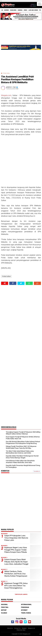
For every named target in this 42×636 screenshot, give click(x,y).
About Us (10, 628)
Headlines (13, 10)
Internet (24, 610)
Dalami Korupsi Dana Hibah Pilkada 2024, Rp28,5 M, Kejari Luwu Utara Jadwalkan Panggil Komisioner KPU (16, 562)
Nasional (4, 604)
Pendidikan (25, 607)
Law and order (33, 10)
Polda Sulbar (6, 73)
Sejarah (4, 613)
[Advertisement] (21, 161)
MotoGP (4, 610)
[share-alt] (4, 283)
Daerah (20, 10)
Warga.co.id (31, 628)
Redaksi (24, 628)
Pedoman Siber (21, 630)
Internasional (26, 604)
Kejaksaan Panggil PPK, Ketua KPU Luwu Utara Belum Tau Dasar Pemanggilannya (16, 585)
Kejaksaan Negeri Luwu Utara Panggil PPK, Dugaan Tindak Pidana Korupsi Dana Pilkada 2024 (15, 551)
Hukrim (6, 10)
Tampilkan (37, 471)
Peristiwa (4, 607)
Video (25, 10)
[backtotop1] (40, 634)
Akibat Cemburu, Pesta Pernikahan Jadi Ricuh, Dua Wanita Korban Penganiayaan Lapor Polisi (15, 574)
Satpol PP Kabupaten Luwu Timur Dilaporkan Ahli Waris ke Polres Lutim (16, 538)
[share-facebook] (12, 283)
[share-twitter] (21, 283)
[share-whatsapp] (29, 283)
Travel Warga (26, 613)
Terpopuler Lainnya (21, 594)
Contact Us (17, 628)
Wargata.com (6, 95)
